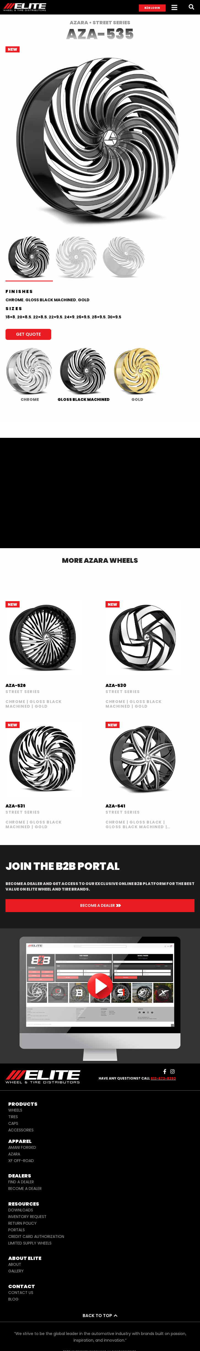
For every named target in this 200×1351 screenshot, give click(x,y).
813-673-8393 (163, 1078)
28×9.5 (99, 317)
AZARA (14, 1154)
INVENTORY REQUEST (27, 1216)
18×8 (10, 317)
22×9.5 (55, 317)
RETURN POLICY (22, 1223)
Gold (84, 300)
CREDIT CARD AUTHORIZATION (36, 1236)
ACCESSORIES (21, 1130)
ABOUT (14, 1264)
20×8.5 (24, 317)
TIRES (13, 1117)
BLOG (13, 1299)
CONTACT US (20, 1292)
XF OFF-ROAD (21, 1160)
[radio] (29, 373)
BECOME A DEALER (25, 1188)
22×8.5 (40, 317)
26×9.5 (83, 317)
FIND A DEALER (21, 1182)
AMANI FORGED (22, 1147)
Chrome (14, 300)
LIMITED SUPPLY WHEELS (30, 1243)
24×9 (69, 317)
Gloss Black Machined (50, 300)
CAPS (13, 1123)
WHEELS (15, 1110)
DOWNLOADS (20, 1210)
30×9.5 (114, 317)
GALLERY (16, 1271)
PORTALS (16, 1230)
